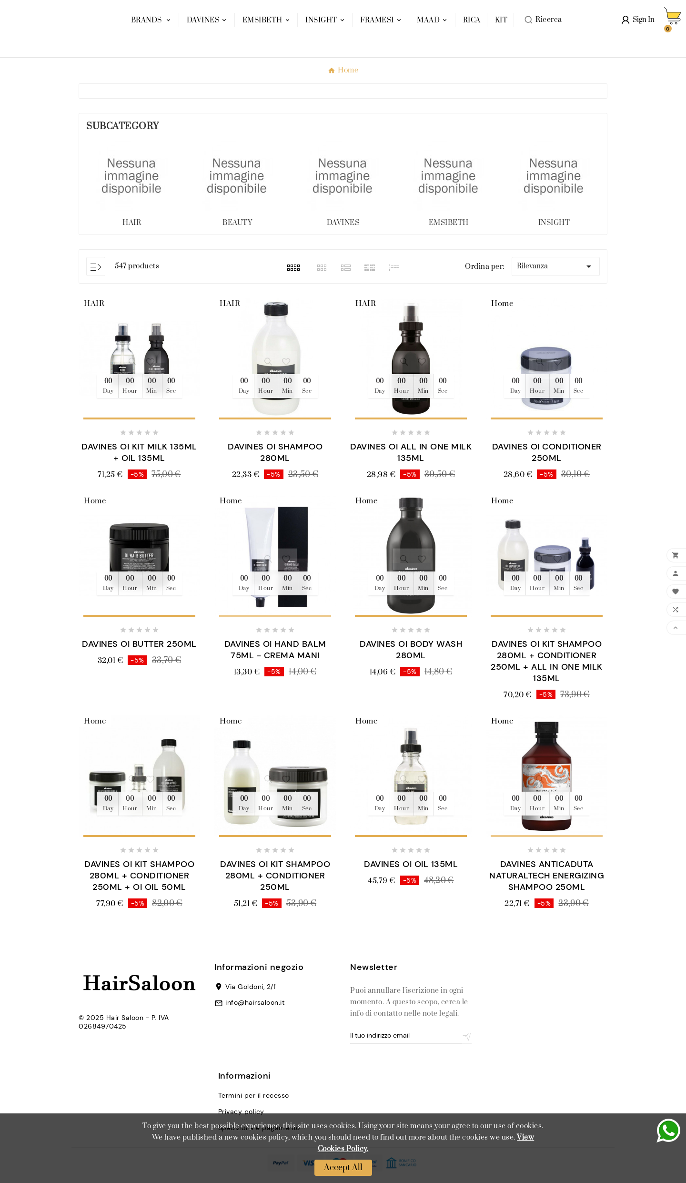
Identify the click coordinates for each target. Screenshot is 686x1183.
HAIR (131, 222)
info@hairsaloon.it (254, 1002)
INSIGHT (554, 222)
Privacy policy (241, 1111)
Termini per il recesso (253, 1095)
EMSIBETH (449, 222)
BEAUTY (237, 222)
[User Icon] (638, 27)
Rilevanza (556, 266)
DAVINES (343, 222)
